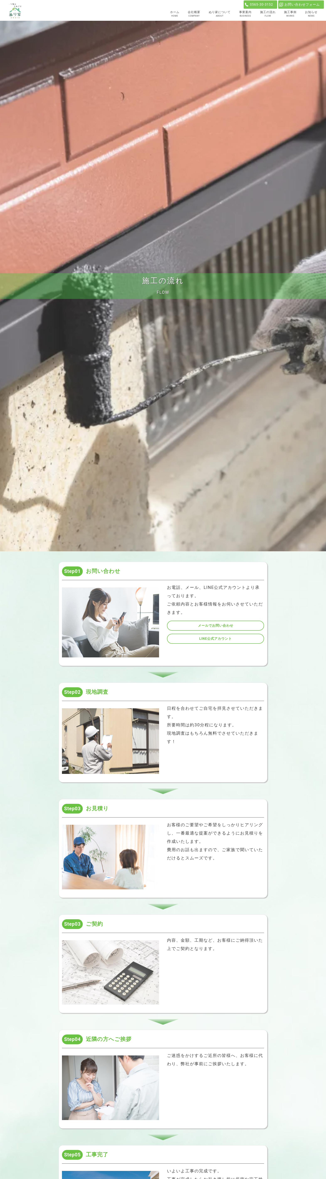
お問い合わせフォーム (302, 4)
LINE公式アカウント (215, 639)
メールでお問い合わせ (215, 625)
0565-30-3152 (261, 4)
